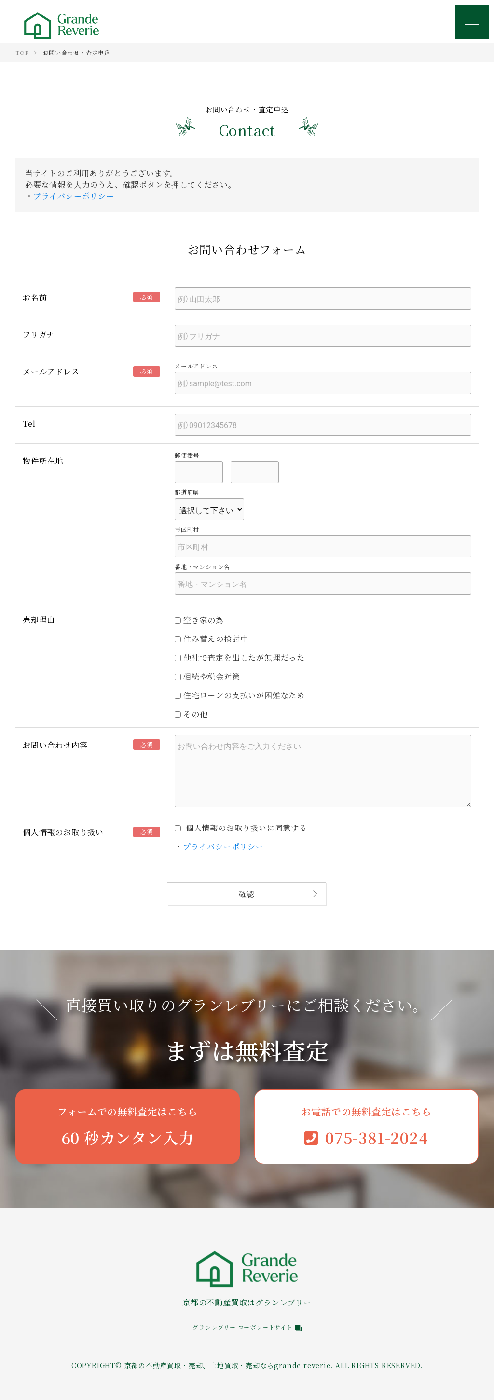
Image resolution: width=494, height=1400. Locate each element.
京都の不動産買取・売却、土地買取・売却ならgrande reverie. (228, 1366)
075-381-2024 (366, 1126)
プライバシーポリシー (73, 196)
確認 (246, 893)
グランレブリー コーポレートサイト (246, 1327)
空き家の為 (199, 619)
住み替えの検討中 (211, 638)
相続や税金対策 (207, 676)
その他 (191, 714)
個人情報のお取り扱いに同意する (241, 827)
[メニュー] (472, 22)
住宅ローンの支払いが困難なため (240, 695)
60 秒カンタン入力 (127, 1126)
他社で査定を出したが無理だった (240, 657)
